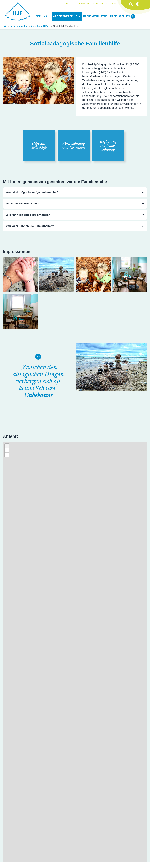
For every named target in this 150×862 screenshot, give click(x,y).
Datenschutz (99, 3)
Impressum (82, 3)
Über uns (40, 16)
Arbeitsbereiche (65, 16)
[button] (7, 446)
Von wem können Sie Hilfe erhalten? (30, 225)
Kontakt (68, 3)
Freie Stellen (122, 16)
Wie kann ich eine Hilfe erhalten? (28, 214)
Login (113, 3)
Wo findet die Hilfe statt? (22, 203)
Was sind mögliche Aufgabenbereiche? (32, 192)
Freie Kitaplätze (95, 16)
